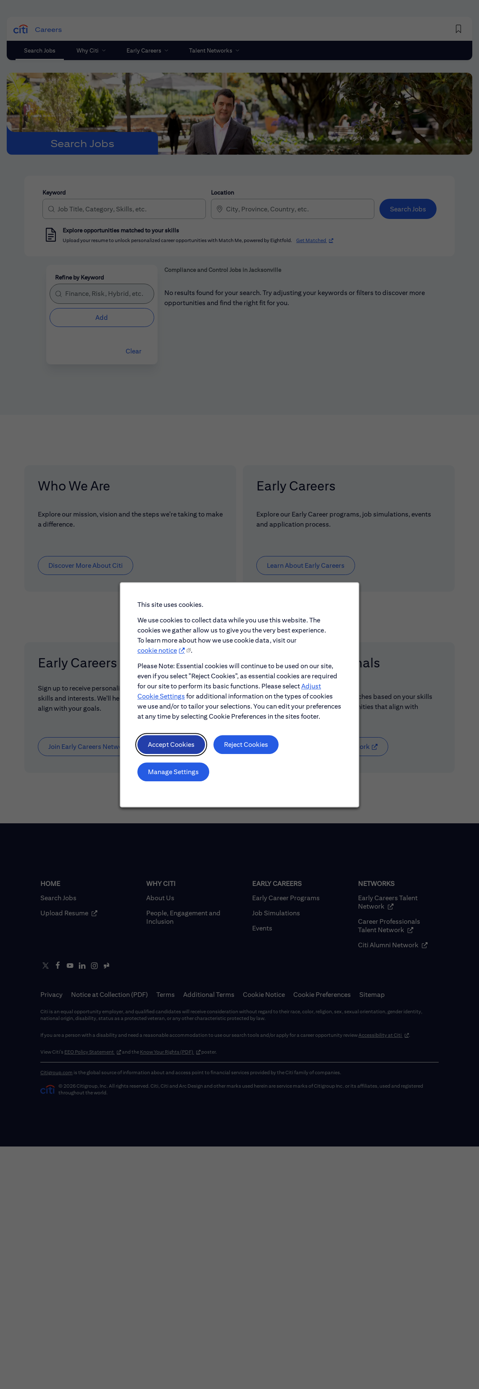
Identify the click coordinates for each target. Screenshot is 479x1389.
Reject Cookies (246, 746)
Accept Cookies (172, 746)
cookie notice (157, 652)
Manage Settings (174, 773)
